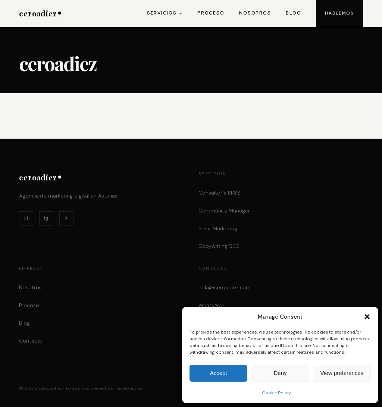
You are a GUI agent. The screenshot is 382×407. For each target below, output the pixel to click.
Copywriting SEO (218, 246)
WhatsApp (211, 305)
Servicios (164, 13)
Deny (279, 373)
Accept (218, 373)
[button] (367, 317)
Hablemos (339, 13)
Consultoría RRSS (219, 192)
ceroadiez (40, 13)
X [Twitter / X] (66, 218)
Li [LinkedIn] (26, 218)
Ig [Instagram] (46, 218)
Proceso (210, 13)
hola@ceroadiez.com (224, 287)
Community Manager (224, 210)
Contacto (31, 340)
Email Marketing (217, 228)
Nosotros (255, 13)
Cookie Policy (276, 393)
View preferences (342, 373)
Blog (293, 13)
